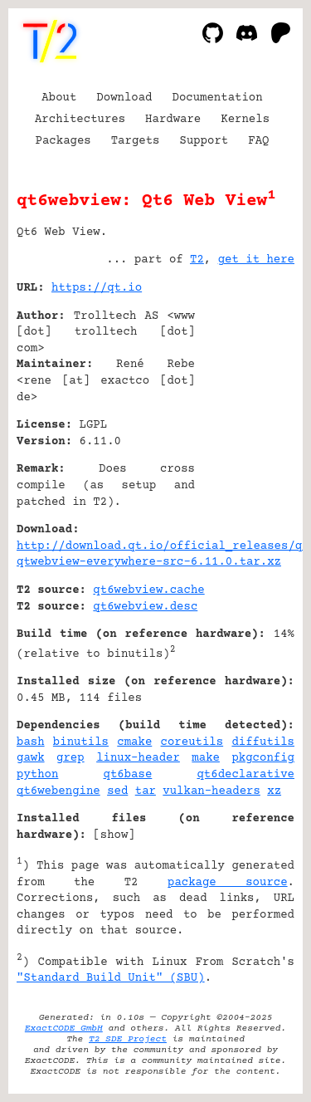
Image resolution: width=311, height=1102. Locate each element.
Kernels (245, 119)
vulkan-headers (211, 791)
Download (124, 98)
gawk (31, 758)
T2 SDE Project (128, 1039)
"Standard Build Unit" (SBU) (111, 978)
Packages (63, 141)
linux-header (138, 758)
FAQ (258, 141)
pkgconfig (262, 758)
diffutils (262, 742)
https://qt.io (96, 288)
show (114, 835)
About (58, 98)
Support (203, 141)
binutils (81, 742)
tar (145, 791)
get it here (256, 260)
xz (274, 791)
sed (117, 791)
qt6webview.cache (148, 590)
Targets (135, 141)
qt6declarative (245, 774)
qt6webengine (58, 791)
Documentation (218, 98)
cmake (134, 742)
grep (70, 758)
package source (228, 882)
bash (31, 742)
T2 (197, 260)
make (206, 758)
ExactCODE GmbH (64, 1028)
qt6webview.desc (145, 607)
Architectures (80, 119)
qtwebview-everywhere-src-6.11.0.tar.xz (149, 562)
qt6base (128, 774)
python (37, 774)
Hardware (173, 119)
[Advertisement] (244, 388)
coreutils (192, 742)
